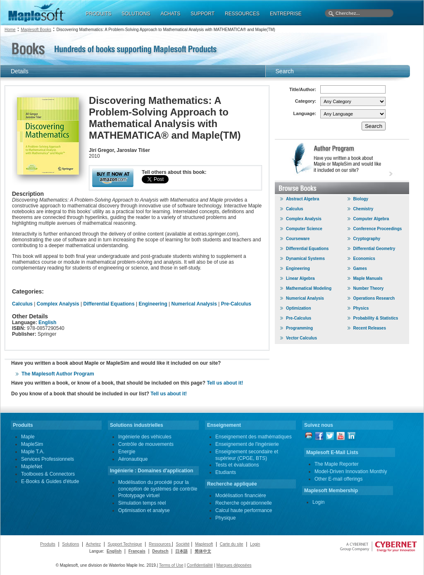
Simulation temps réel (142, 503)
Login (318, 502)
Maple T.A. (32, 452)
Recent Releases (369, 328)
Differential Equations (109, 304)
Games (360, 268)
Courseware (298, 238)
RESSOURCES (242, 14)
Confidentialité (200, 565)
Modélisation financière (240, 495)
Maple (28, 437)
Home (10, 29)
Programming (299, 328)
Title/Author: (302, 89)
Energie (126, 452)
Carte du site (231, 544)
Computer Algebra (371, 219)
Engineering (152, 304)
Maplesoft (204, 544)
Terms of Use (171, 565)
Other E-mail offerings (338, 479)
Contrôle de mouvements (146, 444)
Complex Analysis (58, 304)
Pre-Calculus (236, 304)
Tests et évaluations (237, 465)
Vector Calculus (301, 338)
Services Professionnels (47, 459)
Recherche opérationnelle (243, 503)
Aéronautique (133, 459)
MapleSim (32, 444)
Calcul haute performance (243, 510)
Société (182, 544)
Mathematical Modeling (308, 288)
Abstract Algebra (302, 199)
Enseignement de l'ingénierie (247, 444)
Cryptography (367, 238)
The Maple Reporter (336, 464)
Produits (47, 544)
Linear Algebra (300, 278)
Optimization (298, 308)
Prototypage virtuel (139, 495)
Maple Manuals (368, 278)
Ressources (160, 544)
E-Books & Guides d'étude (50, 481)
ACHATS (170, 14)
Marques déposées (233, 565)
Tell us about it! (225, 383)
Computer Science (304, 228)
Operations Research (374, 298)
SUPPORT (202, 14)
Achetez (93, 544)
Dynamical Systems (305, 258)
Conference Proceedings (377, 228)
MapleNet (31, 466)
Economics (364, 258)
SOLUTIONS (135, 14)
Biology (361, 199)
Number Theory (368, 288)
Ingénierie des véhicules (145, 437)
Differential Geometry (374, 248)
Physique (225, 518)
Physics (361, 308)
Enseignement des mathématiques (253, 437)
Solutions (70, 544)
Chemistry (363, 209)
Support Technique (124, 544)
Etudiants (225, 472)
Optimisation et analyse (144, 510)
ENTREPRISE (286, 14)
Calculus (22, 304)
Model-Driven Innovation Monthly (350, 471)
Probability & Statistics (375, 318)
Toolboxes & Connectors (48, 474)
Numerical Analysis (194, 304)
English (47, 322)
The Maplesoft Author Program (57, 374)
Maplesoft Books (36, 29)
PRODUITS (98, 14)
